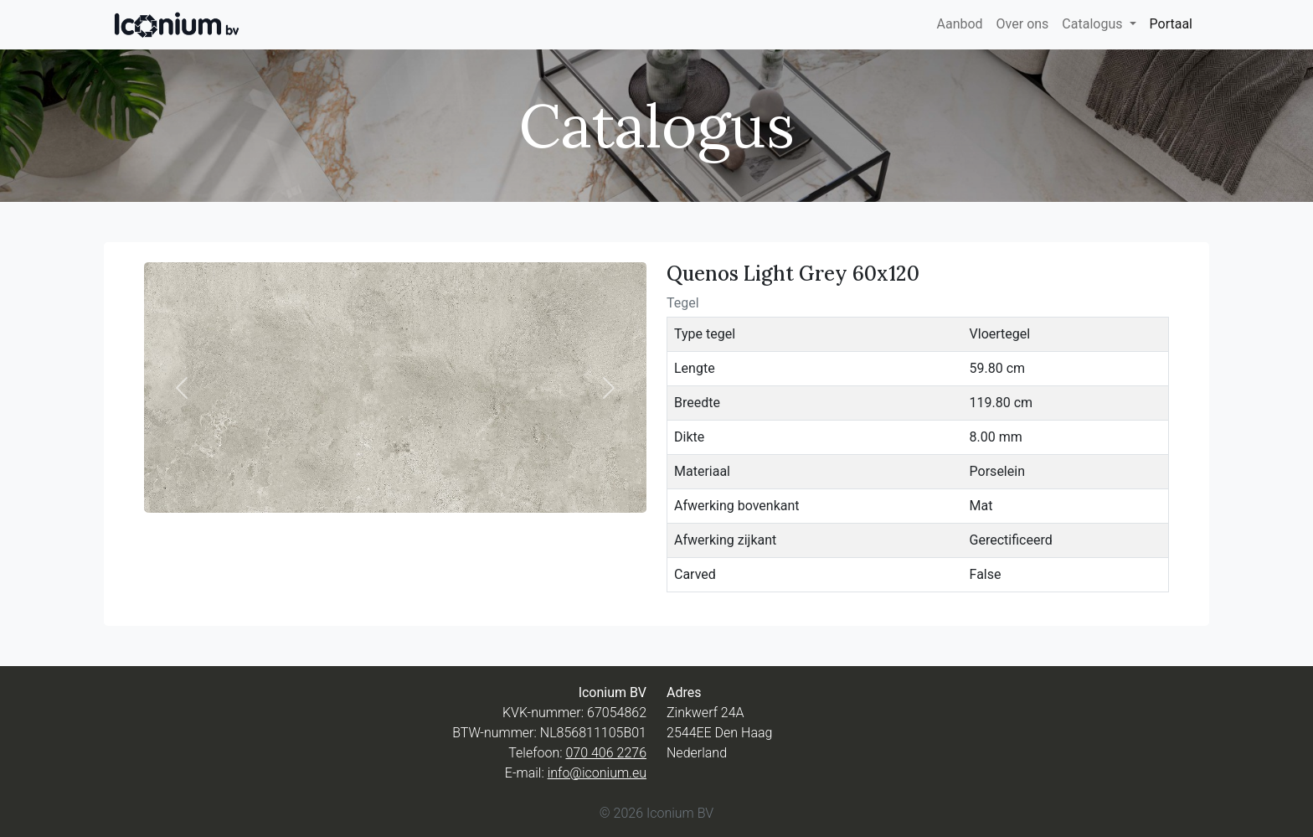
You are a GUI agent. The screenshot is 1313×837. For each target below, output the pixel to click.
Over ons (1022, 24)
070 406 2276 (605, 753)
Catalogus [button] (1093, 24)
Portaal (1171, 24)
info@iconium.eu (597, 773)
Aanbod (959, 24)
